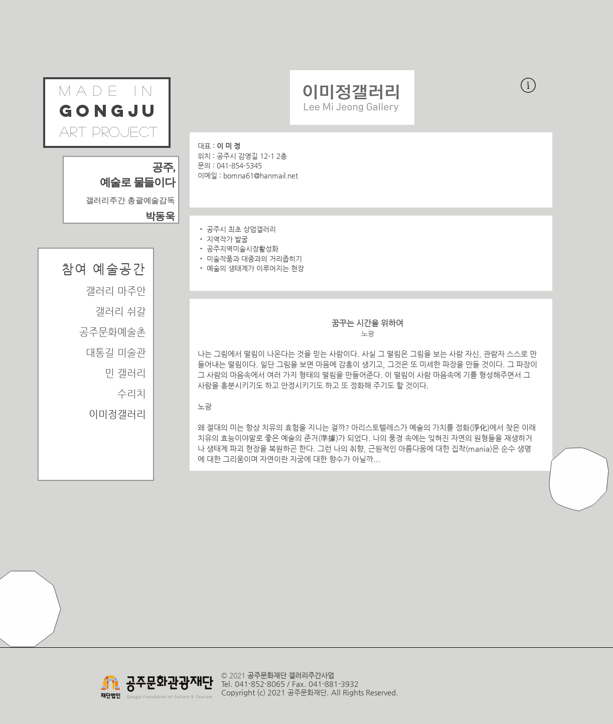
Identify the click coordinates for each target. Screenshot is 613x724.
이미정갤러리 (117, 414)
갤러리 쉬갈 (120, 311)
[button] (528, 85)
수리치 (131, 394)
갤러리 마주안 (116, 291)
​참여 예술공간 (104, 269)
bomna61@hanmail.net (260, 175)
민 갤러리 (125, 373)
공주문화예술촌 (112, 332)
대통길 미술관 (116, 352)
